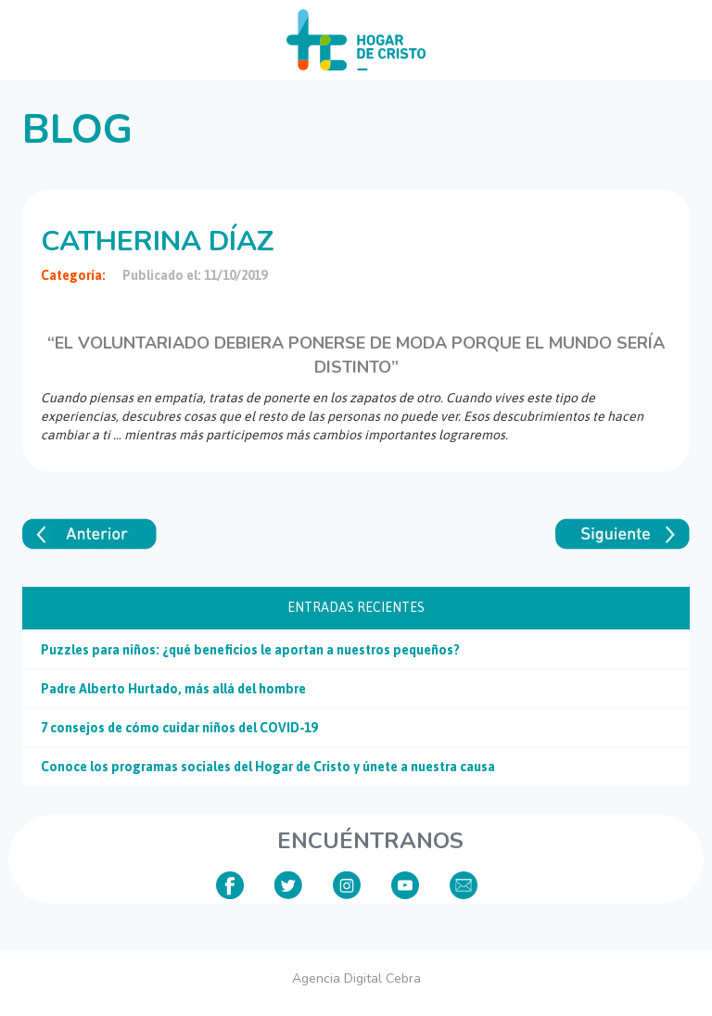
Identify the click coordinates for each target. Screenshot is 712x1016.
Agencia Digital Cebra (356, 978)
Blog (77, 130)
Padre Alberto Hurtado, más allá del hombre (173, 688)
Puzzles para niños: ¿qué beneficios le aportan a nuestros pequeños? (250, 649)
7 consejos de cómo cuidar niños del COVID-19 (179, 727)
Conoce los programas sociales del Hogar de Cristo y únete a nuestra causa (268, 766)
